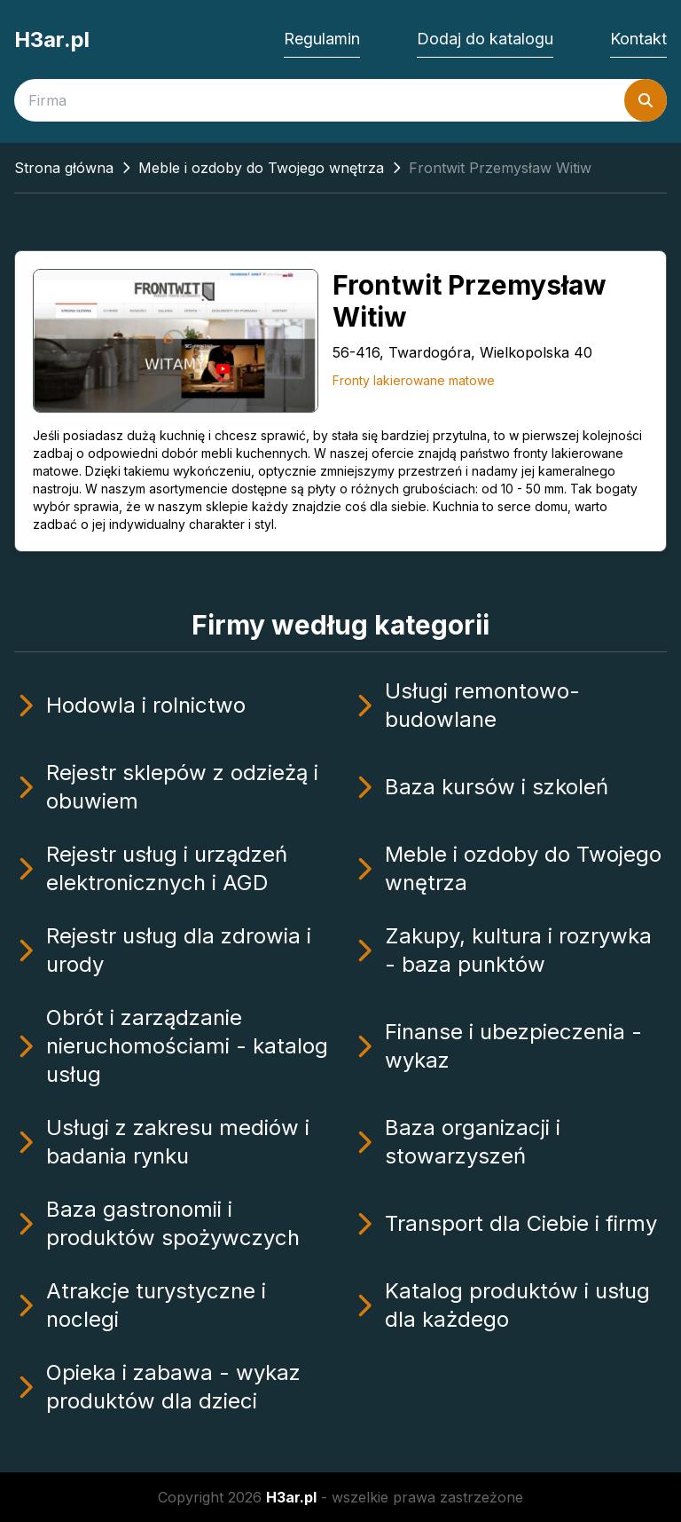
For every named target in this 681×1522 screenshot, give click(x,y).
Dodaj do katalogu (485, 38)
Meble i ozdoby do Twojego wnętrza (261, 168)
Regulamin (322, 38)
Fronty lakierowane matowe (414, 380)
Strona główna (64, 168)
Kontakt (638, 38)
